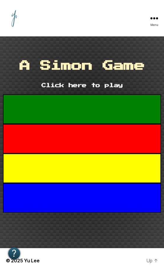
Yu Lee (31, 261)
